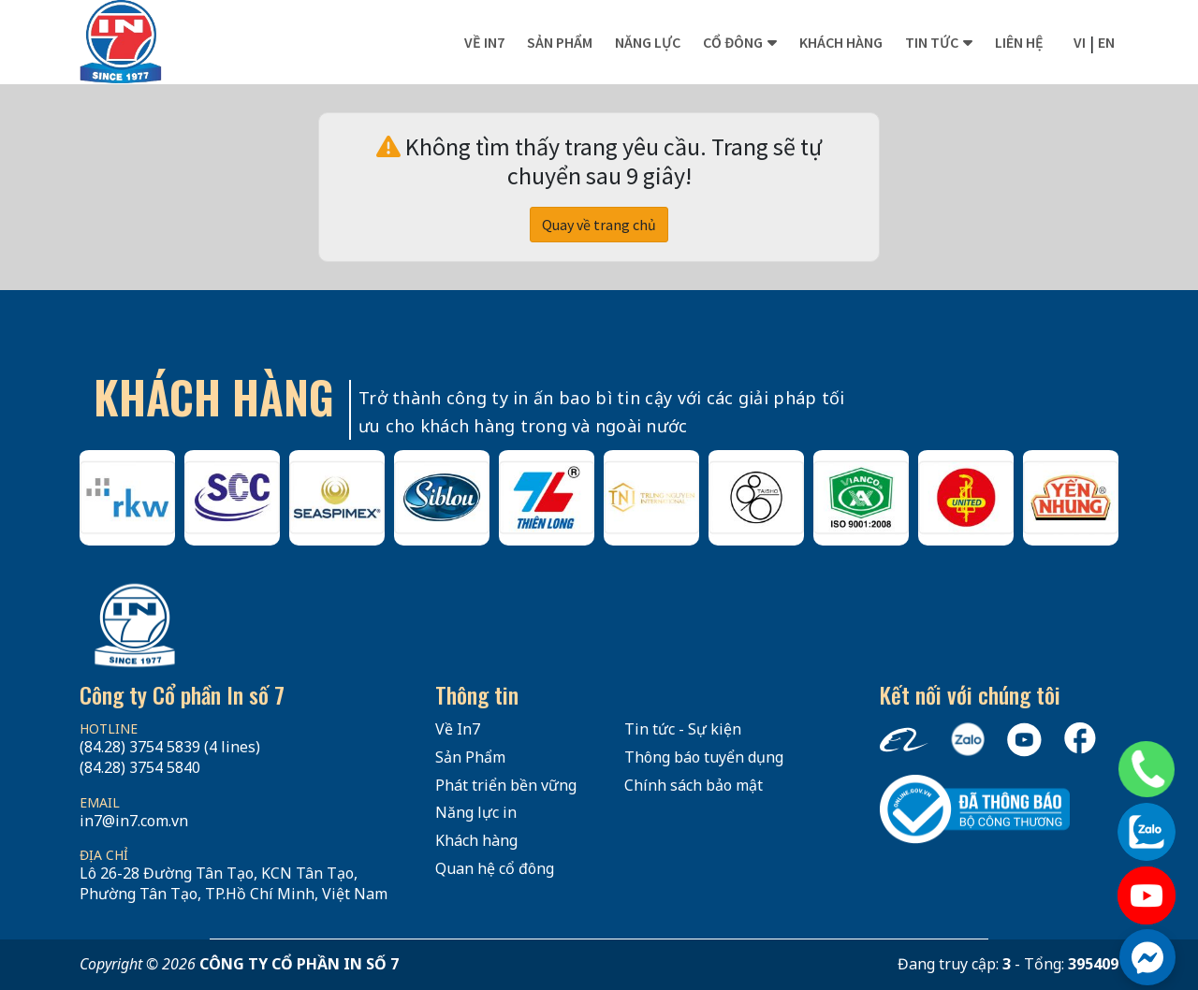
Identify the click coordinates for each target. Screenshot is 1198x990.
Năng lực (647, 42)
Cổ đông (733, 42)
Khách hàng (841, 42)
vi (1080, 42)
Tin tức (931, 42)
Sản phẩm (559, 42)
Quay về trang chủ (599, 224)
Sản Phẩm (470, 757)
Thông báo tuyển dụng (703, 757)
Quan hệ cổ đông (494, 868)
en (1106, 42)
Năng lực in (476, 812)
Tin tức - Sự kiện (682, 729)
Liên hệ (1019, 42)
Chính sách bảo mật (693, 785)
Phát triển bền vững (506, 785)
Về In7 (484, 42)
